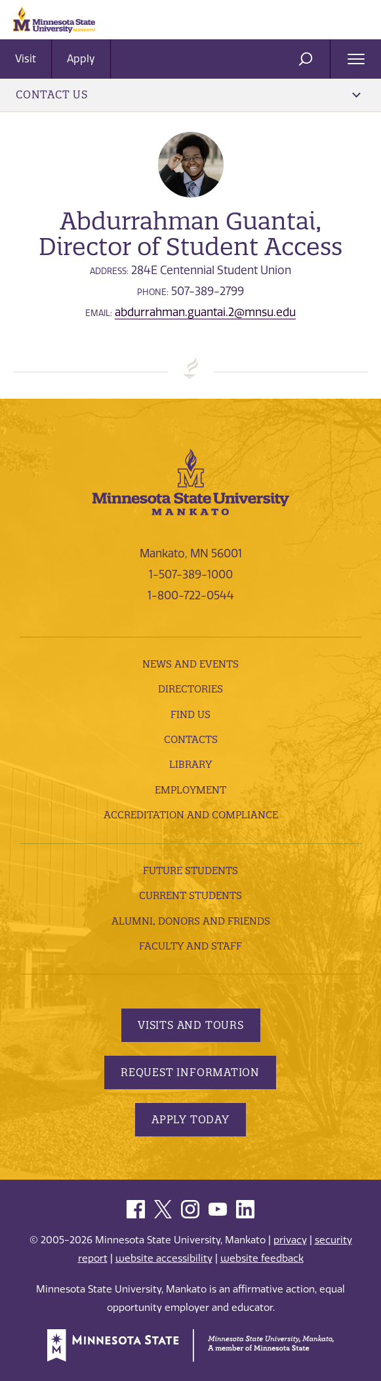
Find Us (190, 714)
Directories (190, 689)
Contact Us (188, 94)
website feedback (262, 1258)
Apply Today (190, 1119)
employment (190, 790)
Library (190, 764)
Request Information (190, 1072)
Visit (25, 58)
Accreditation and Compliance (191, 815)
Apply (81, 58)
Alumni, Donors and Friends (190, 921)
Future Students (190, 870)
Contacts (191, 739)
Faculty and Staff (190, 946)
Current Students (190, 895)
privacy (290, 1240)
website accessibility (163, 1258)
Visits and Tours (191, 1024)
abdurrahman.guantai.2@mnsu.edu (205, 312)
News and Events (190, 664)
